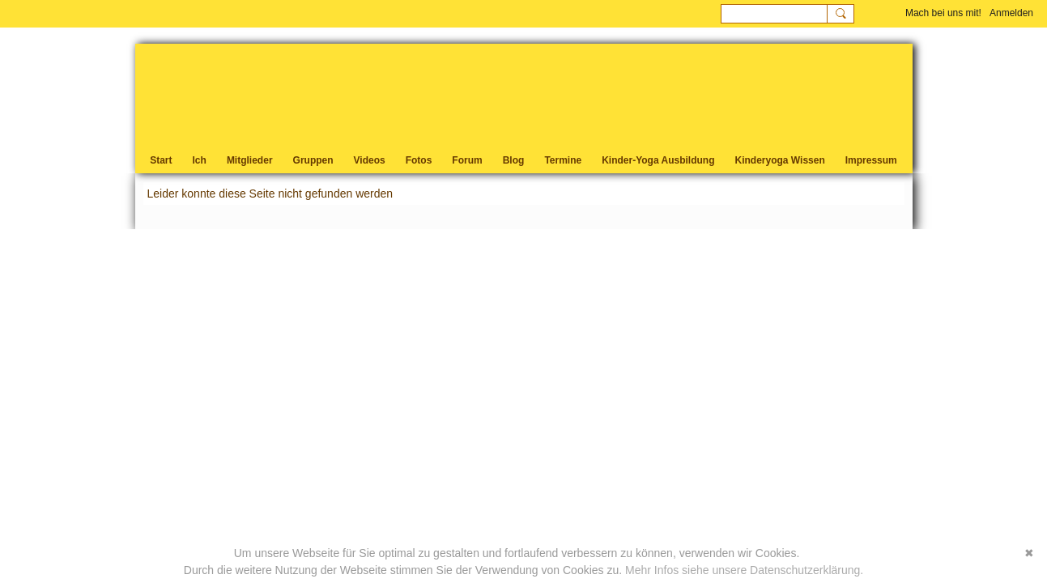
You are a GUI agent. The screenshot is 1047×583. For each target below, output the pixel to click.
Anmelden (1011, 13)
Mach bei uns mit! (943, 13)
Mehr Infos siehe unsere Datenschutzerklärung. (744, 570)
